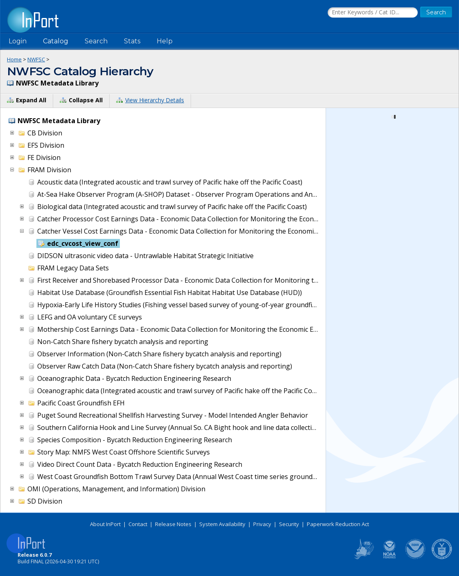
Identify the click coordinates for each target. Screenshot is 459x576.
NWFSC (36, 59)
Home (14, 59)
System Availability (222, 524)
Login (18, 41)
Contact (137, 524)
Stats (132, 41)
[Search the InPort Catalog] (373, 12)
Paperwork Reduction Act (338, 524)
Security (289, 524)
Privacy (262, 524)
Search (96, 41)
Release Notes (173, 524)
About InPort (105, 524)
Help (165, 41)
